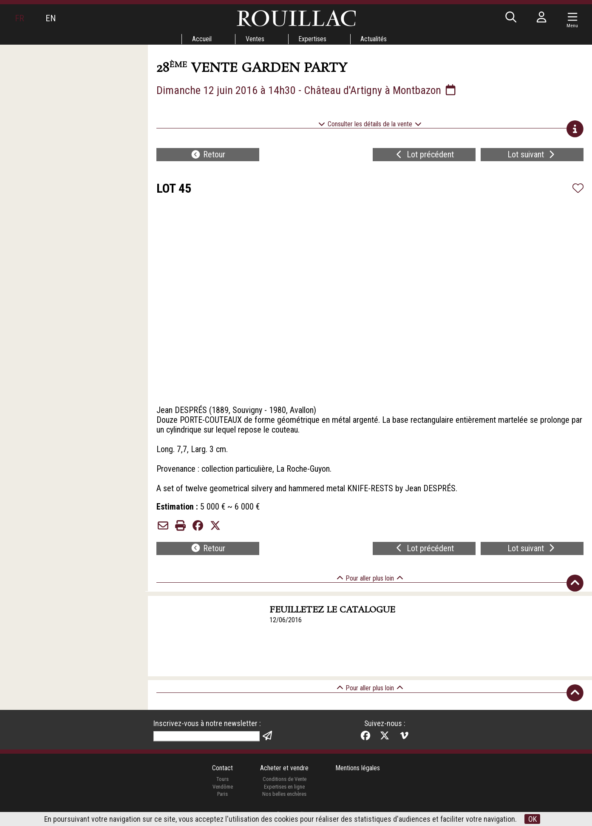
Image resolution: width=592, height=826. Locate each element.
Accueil (201, 39)
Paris (222, 801)
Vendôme (222, 794)
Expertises (313, 39)
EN (50, 18)
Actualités (374, 39)
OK (532, 819)
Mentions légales (358, 775)
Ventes (255, 39)
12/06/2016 (285, 627)
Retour (207, 156)
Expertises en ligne (284, 794)
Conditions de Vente (284, 786)
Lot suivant (532, 156)
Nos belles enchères (284, 801)
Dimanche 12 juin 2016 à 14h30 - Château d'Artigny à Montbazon (307, 90)
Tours (222, 786)
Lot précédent (424, 156)
